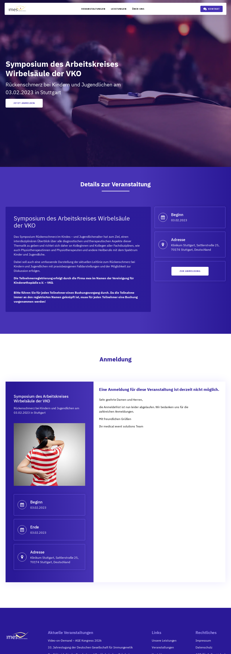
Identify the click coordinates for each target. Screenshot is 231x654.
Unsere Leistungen (164, 641)
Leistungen (119, 8)
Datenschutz (204, 648)
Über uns (138, 8)
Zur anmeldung (190, 271)
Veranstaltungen (93, 8)
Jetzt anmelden (24, 103)
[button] (211, 9)
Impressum (203, 641)
